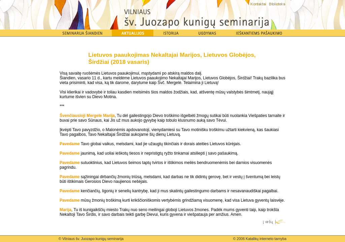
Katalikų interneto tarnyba (266, 239)
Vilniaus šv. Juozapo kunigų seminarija (93, 239)
